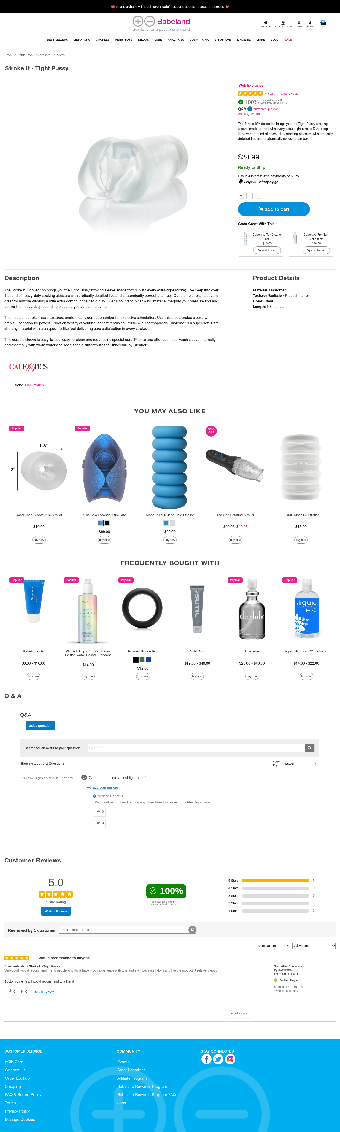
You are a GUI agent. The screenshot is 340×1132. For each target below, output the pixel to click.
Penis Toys (25, 55)
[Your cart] (322, 24)
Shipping (13, 1086)
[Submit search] (309, 748)
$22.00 (170, 531)
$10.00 (39, 526)
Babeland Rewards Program (142, 1086)
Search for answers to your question (52, 748)
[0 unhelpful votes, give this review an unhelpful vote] (23, 991)
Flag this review (43, 991)
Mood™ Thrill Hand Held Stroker (170, 515)
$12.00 (142, 668)
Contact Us (15, 1069)
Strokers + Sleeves (51, 55)
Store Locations (131, 1069)
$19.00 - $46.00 (197, 663)
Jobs (121, 1102)
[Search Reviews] (127, 930)
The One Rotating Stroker (235, 515)
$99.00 (104, 531)
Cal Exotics (34, 385)
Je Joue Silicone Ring (142, 651)
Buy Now (39, 540)
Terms (10, 1102)
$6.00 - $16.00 (33, 663)
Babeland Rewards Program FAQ (146, 1094)
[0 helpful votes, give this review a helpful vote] (11, 991)
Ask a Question (249, 114)
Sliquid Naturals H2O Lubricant (306, 651)
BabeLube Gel (33, 651)
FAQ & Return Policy (23, 1094)
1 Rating (270, 94)
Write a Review (290, 94)
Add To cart (274, 209)
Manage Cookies (20, 1119)
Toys (8, 55)
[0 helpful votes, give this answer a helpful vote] (99, 811)
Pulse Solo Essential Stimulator (104, 515)
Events (123, 1061)
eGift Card (14, 1061)
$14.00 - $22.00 (306, 663)
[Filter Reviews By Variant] (314, 946)
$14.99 (88, 665)
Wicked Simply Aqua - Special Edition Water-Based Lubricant (88, 653)
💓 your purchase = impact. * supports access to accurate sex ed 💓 (170, 7)
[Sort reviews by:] (273, 946)
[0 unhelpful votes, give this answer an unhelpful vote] (99, 823)
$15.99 (301, 526)
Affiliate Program (132, 1078)
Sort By (276, 763)
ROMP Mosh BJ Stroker (301, 515)
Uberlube (252, 651)
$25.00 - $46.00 (252, 663)
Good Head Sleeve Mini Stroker (39, 515)
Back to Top (239, 1013)
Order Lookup (17, 1078)
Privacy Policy (17, 1111)
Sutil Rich (197, 651)
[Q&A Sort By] (301, 763)
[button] (100, 523)
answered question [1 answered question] (266, 109)
